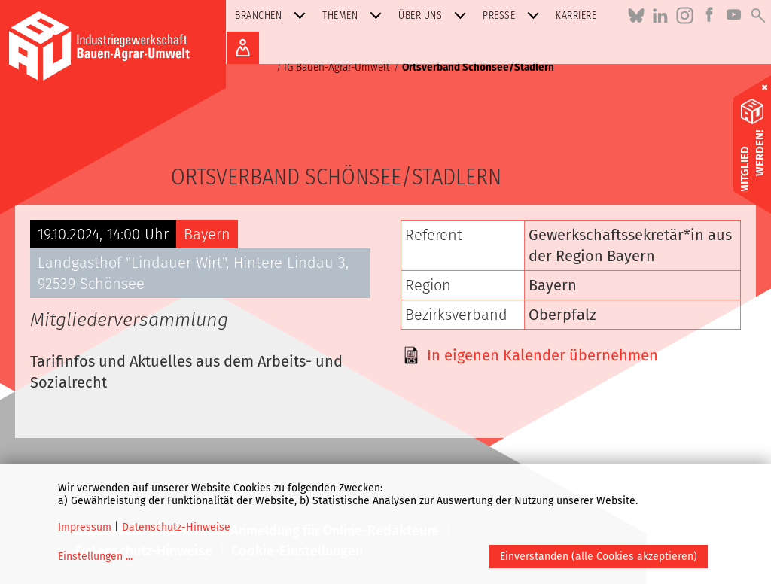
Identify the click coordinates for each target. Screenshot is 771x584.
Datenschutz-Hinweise (176, 527)
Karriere (576, 15)
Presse (514, 15)
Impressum (84, 527)
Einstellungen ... (95, 556)
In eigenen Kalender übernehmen (542, 355)
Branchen (273, 15)
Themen (355, 15)
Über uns (435, 15)
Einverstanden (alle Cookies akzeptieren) (598, 556)
